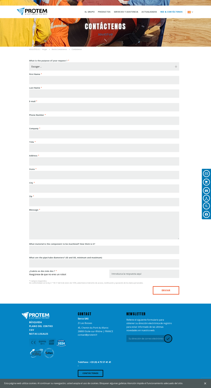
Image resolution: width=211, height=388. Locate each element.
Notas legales (38, 333)
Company (33, 128)
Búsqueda (35, 322)
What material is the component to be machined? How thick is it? (62, 244)
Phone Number (36, 115)
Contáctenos (91, 373)
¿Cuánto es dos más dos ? (42, 271)
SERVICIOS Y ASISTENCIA (126, 11)
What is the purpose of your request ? (48, 60)
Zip (30, 196)
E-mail (32, 101)
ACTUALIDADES (149, 11)
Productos (104, 11)
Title (31, 142)
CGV (31, 329)
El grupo (90, 11)
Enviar (166, 290)
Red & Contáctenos (171, 11)
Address (33, 155)
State (32, 169)
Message (33, 209)
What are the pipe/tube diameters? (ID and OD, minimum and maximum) (65, 257)
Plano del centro (41, 326)
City (31, 182)
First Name (34, 74)
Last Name (34, 87)
